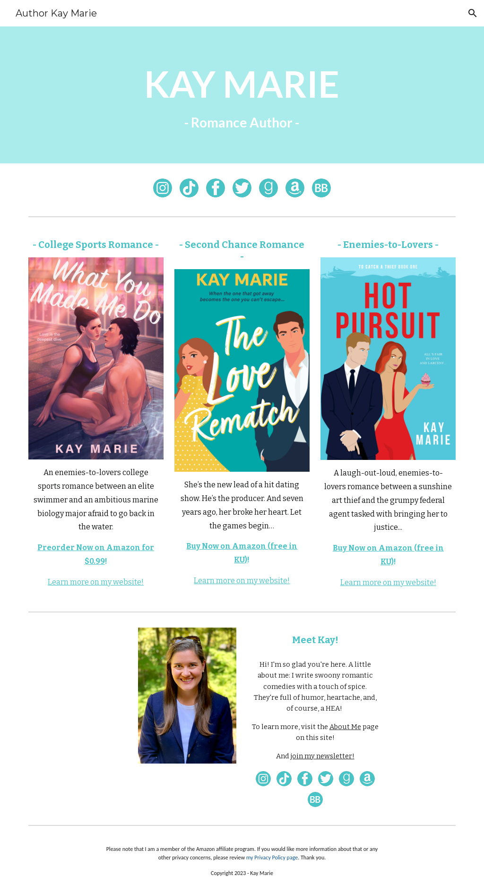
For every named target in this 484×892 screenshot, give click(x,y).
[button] (472, 13)
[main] (241, 95)
